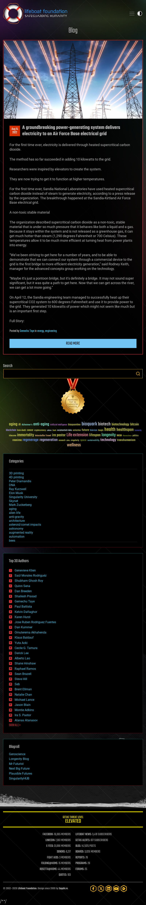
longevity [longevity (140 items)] (109, 435)
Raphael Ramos (25, 669)
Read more (73, 343)
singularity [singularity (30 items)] (75, 440)
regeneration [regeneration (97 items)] (49, 440)
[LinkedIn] (109, 888)
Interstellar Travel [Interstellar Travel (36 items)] (43, 435)
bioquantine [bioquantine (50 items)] (74, 424)
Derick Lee (22, 653)
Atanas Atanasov (26, 720)
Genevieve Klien (25, 570)
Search (138, 373)
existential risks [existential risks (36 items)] (64, 430)
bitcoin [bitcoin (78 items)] (134, 425)
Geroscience (17, 754)
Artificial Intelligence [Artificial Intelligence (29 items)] (58, 425)
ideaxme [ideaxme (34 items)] (12, 436)
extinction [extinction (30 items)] (77, 430)
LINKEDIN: (50, 840)
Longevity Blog (19, 759)
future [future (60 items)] (85, 430)
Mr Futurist (16, 764)
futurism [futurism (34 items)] (93, 430)
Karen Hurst (22, 617)
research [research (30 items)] (62, 440)
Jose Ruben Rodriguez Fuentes (35, 622)
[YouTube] (116, 888)
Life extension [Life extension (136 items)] (77, 435)
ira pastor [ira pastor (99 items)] (59, 435)
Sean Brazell (23, 674)
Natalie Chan (23, 694)
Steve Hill (21, 679)
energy (40, 331)
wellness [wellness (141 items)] (74, 445)
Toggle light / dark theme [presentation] (139, 13)
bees (12, 540)
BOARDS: (79, 851)
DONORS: (61, 851)
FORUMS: (79, 869)
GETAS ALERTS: (82, 840)
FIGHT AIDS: (53, 857)
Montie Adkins (24, 710)
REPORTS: (80, 857)
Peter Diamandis (20, 481)
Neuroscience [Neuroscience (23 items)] (127, 436)
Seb (17, 684)
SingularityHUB (19, 778)
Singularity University (23, 497)
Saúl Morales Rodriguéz (31, 575)
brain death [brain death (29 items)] (21, 430)
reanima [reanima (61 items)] (17, 440)
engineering (51, 331)
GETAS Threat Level (73, 820)
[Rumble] (124, 888)
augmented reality (21, 532)
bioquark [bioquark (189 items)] (89, 424)
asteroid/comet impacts (25, 524)
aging (13, 509)
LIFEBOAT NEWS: (83, 834)
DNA (12, 485)
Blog (73, 30)
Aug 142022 (15, 130)
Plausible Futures (20, 773)
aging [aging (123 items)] (13, 424)
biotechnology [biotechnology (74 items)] (120, 425)
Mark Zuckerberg (20, 505)
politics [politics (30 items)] (136, 436)
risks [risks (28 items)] (68, 440)
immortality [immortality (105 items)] (25, 435)
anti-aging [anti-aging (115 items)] (41, 424)
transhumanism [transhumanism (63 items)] (126, 440)
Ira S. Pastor (23, 715)
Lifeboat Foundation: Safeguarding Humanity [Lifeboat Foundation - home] (63, 13)
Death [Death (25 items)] (54, 430)
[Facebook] (93, 888)
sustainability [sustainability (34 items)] (93, 440)
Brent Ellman (23, 689)
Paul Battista (23, 606)
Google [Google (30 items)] (100, 430)
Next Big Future (19, 768)
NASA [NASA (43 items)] (119, 435)
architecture (17, 521)
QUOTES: (63, 874)
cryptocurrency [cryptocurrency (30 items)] (40, 430)
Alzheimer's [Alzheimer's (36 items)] (27, 424)
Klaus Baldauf (24, 637)
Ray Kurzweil (17, 489)
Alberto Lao (22, 658)
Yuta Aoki (21, 643)
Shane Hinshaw (25, 663)
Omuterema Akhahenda (30, 632)
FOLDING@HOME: (49, 863)
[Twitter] (101, 888)
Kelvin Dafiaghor (26, 612)
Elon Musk (16, 493)
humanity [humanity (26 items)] (138, 430)
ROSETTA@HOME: (48, 869)
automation (17, 536)
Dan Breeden (23, 591)
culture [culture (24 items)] (49, 430)
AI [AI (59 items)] (19, 425)
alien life (14, 513)
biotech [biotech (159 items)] (104, 424)
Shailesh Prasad (25, 596)
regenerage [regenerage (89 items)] (31, 440)
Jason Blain (23, 705)
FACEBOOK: (48, 834)
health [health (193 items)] (110, 429)
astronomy (16, 528)
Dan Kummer (23, 627)
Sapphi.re (63, 888)
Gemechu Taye (27, 331)
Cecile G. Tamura (26, 648)
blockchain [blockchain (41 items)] (11, 430)
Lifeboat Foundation (27, 888)
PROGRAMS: (81, 863)
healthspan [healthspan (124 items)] (125, 429)
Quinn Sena (22, 586)
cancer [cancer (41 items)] (30, 430)
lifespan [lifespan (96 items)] (95, 435)
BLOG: (78, 846)
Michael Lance (24, 700)
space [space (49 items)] (83, 440)
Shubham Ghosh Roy (29, 580)
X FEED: (49, 846)
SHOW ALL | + (15, 725)
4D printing (16, 477)
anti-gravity (16, 517)
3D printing (16, 473)
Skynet (13, 501)
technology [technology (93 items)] (108, 440)
